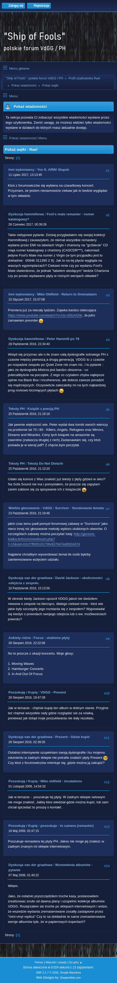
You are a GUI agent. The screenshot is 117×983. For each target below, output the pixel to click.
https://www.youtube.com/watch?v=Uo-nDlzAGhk (45, 315)
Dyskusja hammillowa (26, 214)
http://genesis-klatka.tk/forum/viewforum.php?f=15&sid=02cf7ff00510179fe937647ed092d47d (51, 539)
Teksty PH (16, 409)
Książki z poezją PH (43, 409)
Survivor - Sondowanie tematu (79, 508)
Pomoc (39, 962)
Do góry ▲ (75, 962)
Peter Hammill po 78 (63, 339)
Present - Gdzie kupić (72, 737)
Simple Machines (70, 972)
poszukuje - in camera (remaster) (66, 826)
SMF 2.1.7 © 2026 (47, 972)
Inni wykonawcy (21, 170)
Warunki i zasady (56, 962)
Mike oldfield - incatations (61, 781)
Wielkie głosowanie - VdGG (30, 508)
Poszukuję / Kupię (23, 692)
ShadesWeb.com (70, 977)
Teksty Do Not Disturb (45, 463)
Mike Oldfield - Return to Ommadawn (67, 294)
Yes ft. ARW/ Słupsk (53, 170)
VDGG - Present (53, 692)
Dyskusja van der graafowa (30, 578)
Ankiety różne (19, 638)
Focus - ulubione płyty (52, 638)
